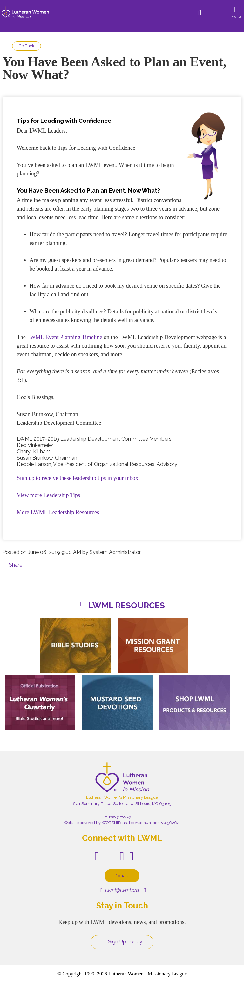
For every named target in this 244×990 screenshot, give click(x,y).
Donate (122, 875)
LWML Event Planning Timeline (64, 337)
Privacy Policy (118, 816)
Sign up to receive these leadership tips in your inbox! (78, 478)
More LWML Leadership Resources (58, 512)
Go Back (26, 45)
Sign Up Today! (122, 942)
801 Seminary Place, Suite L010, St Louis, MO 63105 (122, 803)
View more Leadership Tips (48, 495)
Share (15, 565)
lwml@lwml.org (119, 890)
